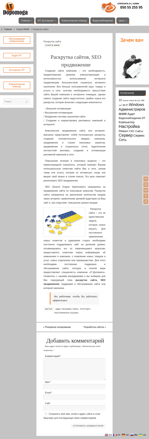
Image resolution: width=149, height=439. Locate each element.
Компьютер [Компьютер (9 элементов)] (127, 122)
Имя (48, 382)
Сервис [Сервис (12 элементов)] (139, 135)
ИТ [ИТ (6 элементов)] (143, 118)
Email (48, 392)
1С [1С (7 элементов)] (120, 100)
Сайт (47, 403)
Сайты (75, 309)
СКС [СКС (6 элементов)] (132, 131)
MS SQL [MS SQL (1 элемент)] (137, 100)
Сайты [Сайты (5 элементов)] (139, 131)
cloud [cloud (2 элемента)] (131, 100)
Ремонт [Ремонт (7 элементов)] (123, 131)
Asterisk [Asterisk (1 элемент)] (125, 100)
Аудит (58, 309)
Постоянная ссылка (66, 313)
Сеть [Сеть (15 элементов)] (122, 140)
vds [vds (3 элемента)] (142, 100)
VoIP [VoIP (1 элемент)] (120, 105)
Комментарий (53, 356)
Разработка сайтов (94, 327)
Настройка (66, 309)
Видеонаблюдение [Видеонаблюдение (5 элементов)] (130, 118)
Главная (8, 29)
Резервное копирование (57, 327)
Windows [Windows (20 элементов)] (136, 105)
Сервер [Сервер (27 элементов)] (126, 135)
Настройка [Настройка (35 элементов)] (129, 126)
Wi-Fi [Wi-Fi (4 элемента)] (125, 105)
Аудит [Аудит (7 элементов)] (131, 113)
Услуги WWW (22, 29)
